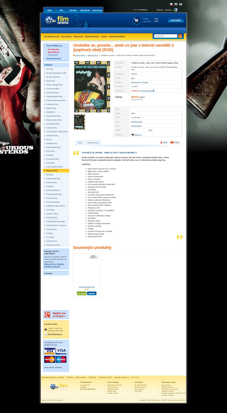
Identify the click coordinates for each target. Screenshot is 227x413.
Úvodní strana (80, 55)
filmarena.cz (156, 400)
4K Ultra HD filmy (141, 385)
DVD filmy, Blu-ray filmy (170, 389)
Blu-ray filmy (139, 389)
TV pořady (144, 82)
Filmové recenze (167, 387)
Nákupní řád (78, 36)
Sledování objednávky (117, 36)
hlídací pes (138, 134)
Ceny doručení (66, 36)
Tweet (150, 130)
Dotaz (165, 142)
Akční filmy (135, 377)
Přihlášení (160, 10)
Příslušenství (53, 55)
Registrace (168, 10)
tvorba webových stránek (176, 400)
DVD (133, 78)
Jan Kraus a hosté (136, 121)
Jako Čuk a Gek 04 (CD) (87, 287)
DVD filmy (138, 391)
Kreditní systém (112, 393)
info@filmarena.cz (55, 334)
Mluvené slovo (93, 55)
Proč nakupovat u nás (51, 36)
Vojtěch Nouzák (136, 126)
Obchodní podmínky (92, 36)
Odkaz (177, 142)
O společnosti (85, 385)
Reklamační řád (113, 389)
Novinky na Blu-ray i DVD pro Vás (174, 393)
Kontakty (104, 36)
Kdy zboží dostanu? (145, 90)
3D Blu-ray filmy (140, 387)
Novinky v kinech (168, 391)
